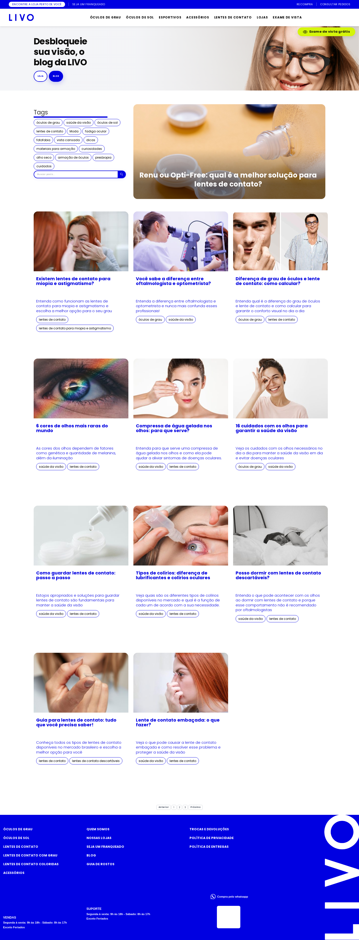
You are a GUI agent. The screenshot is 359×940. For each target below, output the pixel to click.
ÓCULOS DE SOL (140, 17)
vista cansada (68, 140)
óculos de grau (48, 122)
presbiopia (103, 157)
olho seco (43, 157)
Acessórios (13, 873)
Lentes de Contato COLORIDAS (31, 864)
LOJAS (262, 17)
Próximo (195, 807)
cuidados (44, 166)
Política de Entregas (209, 847)
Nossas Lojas (99, 838)
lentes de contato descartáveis (96, 761)
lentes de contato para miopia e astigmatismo (75, 328)
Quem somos (98, 829)
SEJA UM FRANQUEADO (88, 4)
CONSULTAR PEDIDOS (335, 4)
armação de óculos (73, 157)
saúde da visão (78, 122)
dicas (90, 140)
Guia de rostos (100, 864)
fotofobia (43, 140)
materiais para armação (55, 149)
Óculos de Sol (16, 838)
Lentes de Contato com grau (30, 855)
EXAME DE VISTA (287, 17)
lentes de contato (49, 131)
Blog (91, 855)
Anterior (164, 807)
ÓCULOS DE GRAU (105, 17)
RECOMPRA (305, 4)
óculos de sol (107, 122)
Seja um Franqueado (105, 847)
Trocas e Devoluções (209, 829)
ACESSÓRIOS (197, 17)
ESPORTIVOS (170, 17)
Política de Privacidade (211, 838)
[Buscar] (121, 174)
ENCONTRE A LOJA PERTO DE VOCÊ (37, 4)
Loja (41, 76)
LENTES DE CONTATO (233, 17)
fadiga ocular (95, 131)
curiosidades (92, 149)
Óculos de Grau (17, 829)
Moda (74, 131)
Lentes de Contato (20, 847)
